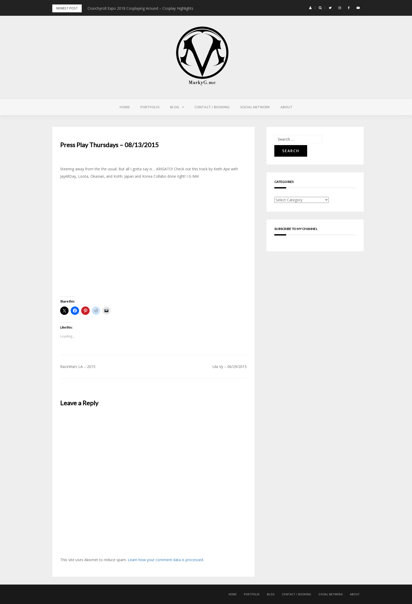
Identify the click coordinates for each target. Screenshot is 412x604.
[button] (310, 7)
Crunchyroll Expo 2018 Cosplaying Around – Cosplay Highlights (140, 8)
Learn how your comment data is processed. (166, 559)
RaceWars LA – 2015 (77, 366)
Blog (174, 107)
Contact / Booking (212, 107)
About (286, 107)
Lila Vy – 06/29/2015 (229, 366)
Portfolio (149, 107)
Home (125, 107)
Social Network (255, 107)
